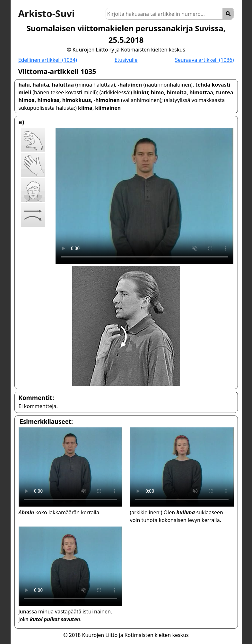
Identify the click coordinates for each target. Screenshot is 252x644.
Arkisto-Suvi (46, 13)
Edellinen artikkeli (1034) (47, 59)
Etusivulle (126, 59)
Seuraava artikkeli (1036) (204, 59)
